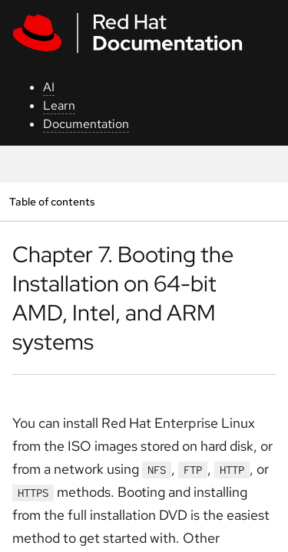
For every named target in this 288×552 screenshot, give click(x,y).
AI (49, 87)
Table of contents (51, 201)
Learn (59, 105)
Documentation (86, 124)
